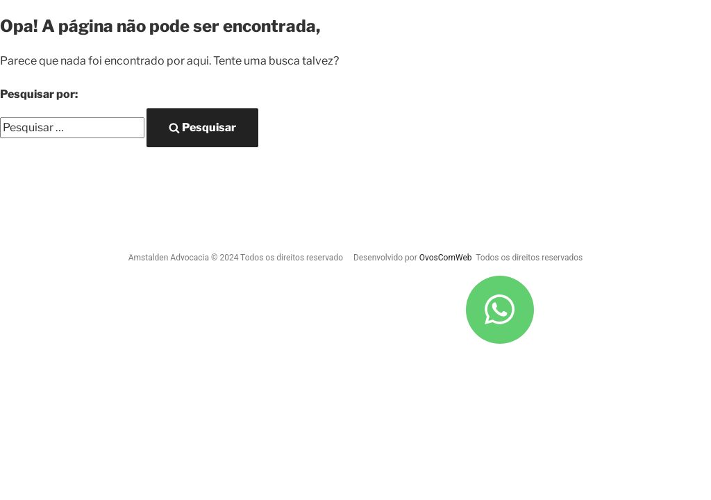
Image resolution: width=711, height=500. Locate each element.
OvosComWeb (445, 257)
